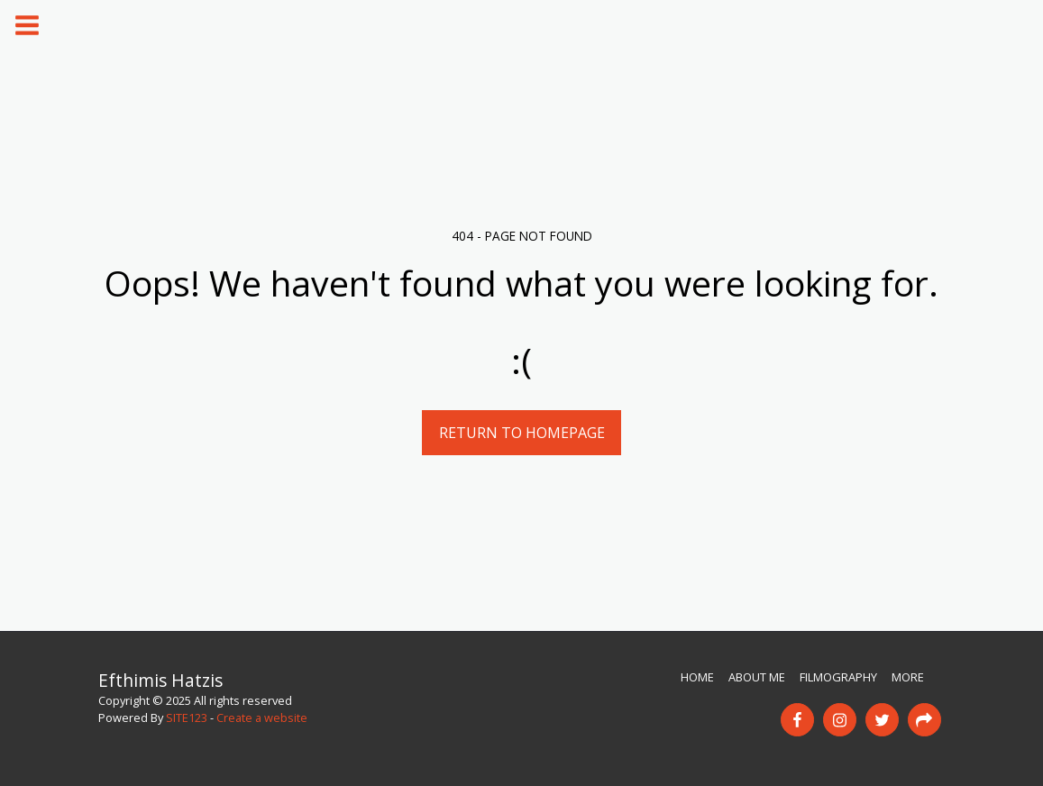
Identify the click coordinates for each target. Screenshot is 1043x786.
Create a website (261, 717)
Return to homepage (522, 433)
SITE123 (186, 717)
